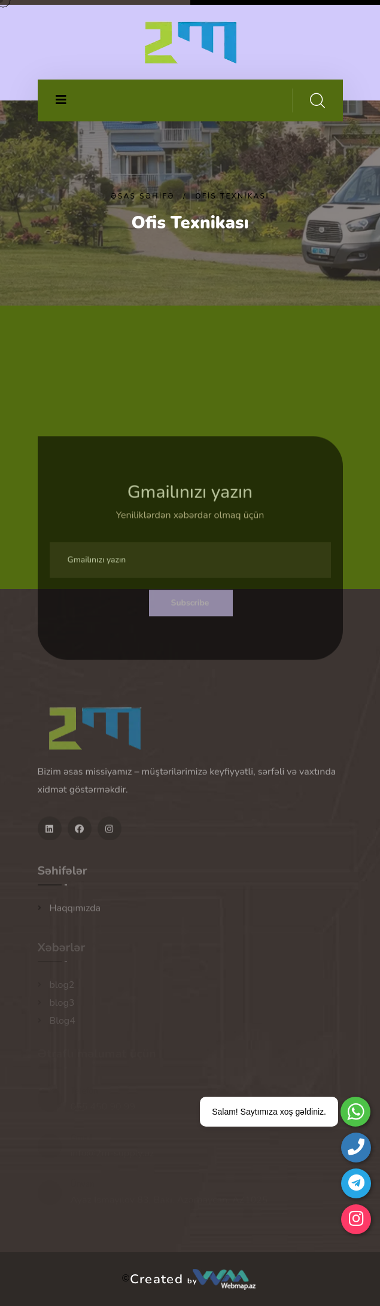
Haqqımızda (75, 911)
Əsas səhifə (143, 196)
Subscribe (190, 606)
